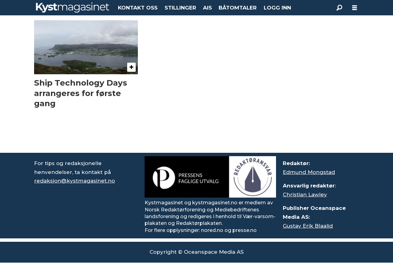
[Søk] (339, 7)
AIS (207, 8)
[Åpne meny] (354, 8)
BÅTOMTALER (238, 8)
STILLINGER (180, 8)
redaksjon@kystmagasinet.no (74, 181)
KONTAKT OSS (138, 8)
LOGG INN (277, 8)
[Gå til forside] (73, 7)
